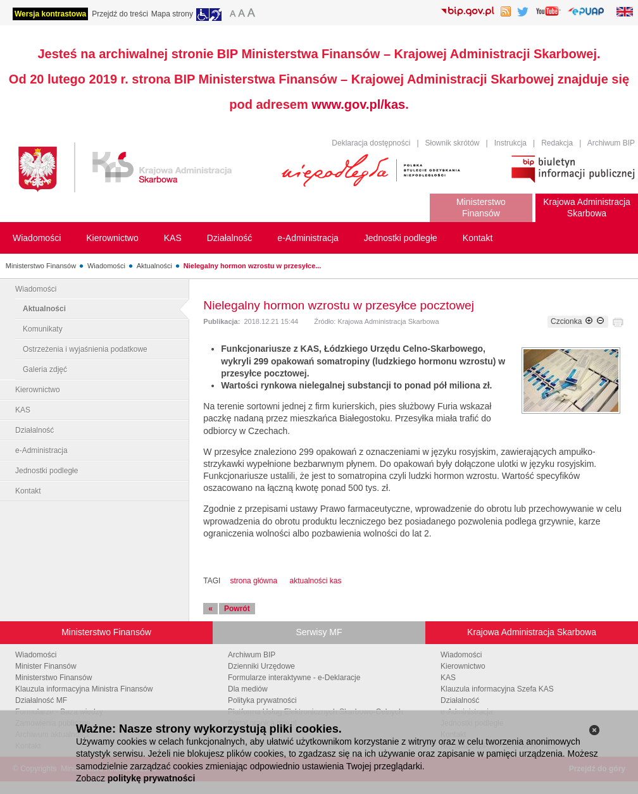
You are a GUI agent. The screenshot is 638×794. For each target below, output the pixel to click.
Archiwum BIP (611, 143)
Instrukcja (510, 143)
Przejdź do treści (120, 13)
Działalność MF (41, 700)
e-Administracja (41, 450)
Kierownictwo (37, 389)
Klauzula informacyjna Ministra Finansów (84, 689)
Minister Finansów (46, 666)
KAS (22, 410)
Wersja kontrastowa (50, 13)
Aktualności (154, 266)
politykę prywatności (151, 778)
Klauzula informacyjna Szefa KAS (497, 689)
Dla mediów (248, 689)
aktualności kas (315, 580)
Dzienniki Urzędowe (261, 666)
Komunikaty (43, 329)
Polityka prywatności (262, 700)
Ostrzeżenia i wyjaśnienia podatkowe (85, 349)
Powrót (237, 608)
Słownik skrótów (452, 143)
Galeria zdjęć (45, 369)
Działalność (34, 430)
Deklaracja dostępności (371, 143)
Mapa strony (172, 13)
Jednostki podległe (46, 470)
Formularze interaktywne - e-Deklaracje (294, 677)
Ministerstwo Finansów (41, 266)
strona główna (253, 580)
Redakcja (557, 143)
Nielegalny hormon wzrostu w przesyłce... (253, 266)
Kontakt (28, 491)
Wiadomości (106, 266)
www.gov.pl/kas (358, 104)
